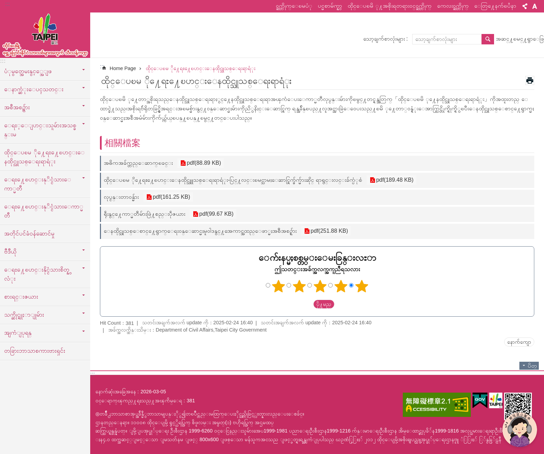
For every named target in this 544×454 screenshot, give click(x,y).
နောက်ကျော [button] (519, 342)
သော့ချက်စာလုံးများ (384, 39)
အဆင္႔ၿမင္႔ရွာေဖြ (520, 39)
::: (7, 4)
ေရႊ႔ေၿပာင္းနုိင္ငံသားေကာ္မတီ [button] (37, 184)
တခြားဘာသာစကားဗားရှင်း (34, 350)
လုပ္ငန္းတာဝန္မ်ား (121, 197)
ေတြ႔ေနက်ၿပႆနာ (495, 6)
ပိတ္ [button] (532, 366)
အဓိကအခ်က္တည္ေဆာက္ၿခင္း (138, 163)
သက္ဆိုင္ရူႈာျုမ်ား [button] (24, 314)
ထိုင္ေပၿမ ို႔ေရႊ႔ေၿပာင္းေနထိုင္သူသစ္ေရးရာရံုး (44, 157)
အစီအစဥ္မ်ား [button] (17, 107)
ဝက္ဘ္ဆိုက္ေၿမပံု (294, 6)
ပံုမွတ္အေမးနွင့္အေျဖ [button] (28, 71)
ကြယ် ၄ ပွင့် (341, 286)
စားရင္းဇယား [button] (21, 296)
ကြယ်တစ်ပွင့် (278, 286)
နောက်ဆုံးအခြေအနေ (115, 391)
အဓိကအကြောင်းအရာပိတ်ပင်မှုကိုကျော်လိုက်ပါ (3, 3)
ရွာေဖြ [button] (488, 39)
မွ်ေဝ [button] (525, 6)
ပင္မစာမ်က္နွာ (330, 6)
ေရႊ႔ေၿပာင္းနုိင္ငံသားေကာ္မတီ (43, 211)
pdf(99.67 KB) (215, 214)
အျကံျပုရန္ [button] (18, 332)
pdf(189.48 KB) (394, 180)
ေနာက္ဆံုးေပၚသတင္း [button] (33, 89)
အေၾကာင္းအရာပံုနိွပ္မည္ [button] (529, 80)
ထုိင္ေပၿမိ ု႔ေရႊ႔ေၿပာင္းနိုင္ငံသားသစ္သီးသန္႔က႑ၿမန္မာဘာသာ (45, 33)
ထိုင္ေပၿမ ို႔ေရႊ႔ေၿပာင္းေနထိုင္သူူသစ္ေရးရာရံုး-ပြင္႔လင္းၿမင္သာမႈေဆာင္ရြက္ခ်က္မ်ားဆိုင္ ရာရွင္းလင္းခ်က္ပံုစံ (233, 180)
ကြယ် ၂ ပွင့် (299, 286)
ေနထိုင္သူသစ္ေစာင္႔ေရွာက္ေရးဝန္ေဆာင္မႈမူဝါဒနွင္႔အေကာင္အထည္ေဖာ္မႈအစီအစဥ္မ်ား (200, 231)
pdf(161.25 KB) (170, 197)
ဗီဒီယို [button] (10, 251)
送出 (306, 304)
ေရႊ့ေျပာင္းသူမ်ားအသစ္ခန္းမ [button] (40, 130)
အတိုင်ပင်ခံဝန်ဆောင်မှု (29, 233)
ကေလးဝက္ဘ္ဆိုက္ (453, 6)
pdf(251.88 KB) (328, 231)
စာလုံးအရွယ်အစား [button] (534, 6)
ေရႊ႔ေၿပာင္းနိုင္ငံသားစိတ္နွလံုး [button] (36, 274)
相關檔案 (122, 143)
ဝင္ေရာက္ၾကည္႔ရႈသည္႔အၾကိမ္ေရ (138, 400)
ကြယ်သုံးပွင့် (320, 286)
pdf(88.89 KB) (203, 163)
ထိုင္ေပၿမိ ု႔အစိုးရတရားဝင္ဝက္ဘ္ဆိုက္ (390, 6)
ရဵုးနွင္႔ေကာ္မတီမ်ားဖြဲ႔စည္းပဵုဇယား (144, 214)
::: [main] (102, 66)
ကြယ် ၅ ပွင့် (361, 286)
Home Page (123, 68)
